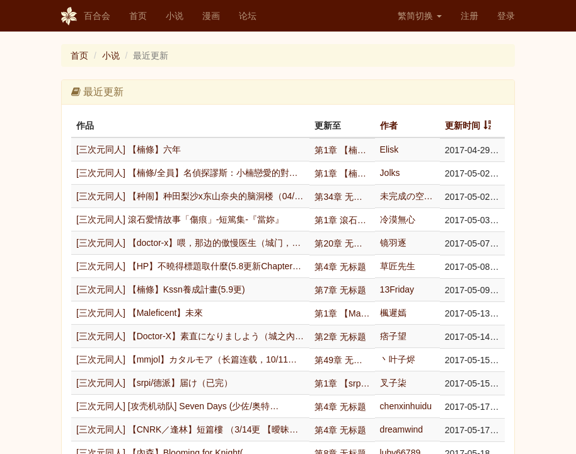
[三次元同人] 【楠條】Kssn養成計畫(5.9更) (160, 289)
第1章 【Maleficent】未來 (341, 313)
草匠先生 (397, 266)
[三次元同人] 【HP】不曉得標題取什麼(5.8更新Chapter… (188, 266)
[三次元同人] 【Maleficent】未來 (139, 313)
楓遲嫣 (393, 313)
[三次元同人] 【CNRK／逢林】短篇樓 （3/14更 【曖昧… (187, 429)
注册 (469, 16)
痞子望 (393, 336)
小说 (174, 16)
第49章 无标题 (341, 360)
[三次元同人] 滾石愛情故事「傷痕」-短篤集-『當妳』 (180, 219)
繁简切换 (420, 16)
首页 (138, 16)
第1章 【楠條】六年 (341, 150)
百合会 (85, 16)
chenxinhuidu (406, 406)
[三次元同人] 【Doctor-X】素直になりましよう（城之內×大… (190, 336)
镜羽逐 (393, 243)
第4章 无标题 (340, 267)
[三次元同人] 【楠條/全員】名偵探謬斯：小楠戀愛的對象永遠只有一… (190, 173)
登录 (506, 16)
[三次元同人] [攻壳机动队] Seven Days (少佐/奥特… (177, 406)
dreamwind (401, 429)
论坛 (247, 16)
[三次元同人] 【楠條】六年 (128, 149)
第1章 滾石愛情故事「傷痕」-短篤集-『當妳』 (341, 220)
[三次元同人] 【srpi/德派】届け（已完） (154, 383)
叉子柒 (393, 383)
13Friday (397, 289)
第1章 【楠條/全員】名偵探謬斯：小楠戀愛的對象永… (341, 173)
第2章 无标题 (340, 337)
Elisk (389, 149)
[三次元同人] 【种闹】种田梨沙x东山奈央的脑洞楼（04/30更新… (190, 196)
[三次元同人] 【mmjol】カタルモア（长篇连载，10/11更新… (190, 359)
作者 (389, 125)
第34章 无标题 (341, 197)
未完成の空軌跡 (407, 196)
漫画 (211, 16)
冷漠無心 (397, 219)
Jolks (390, 173)
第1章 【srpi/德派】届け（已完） (341, 383)
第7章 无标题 (340, 290)
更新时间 (462, 125)
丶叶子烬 (397, 359)
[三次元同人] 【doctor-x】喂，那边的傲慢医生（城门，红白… (190, 243)
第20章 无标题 (341, 243)
